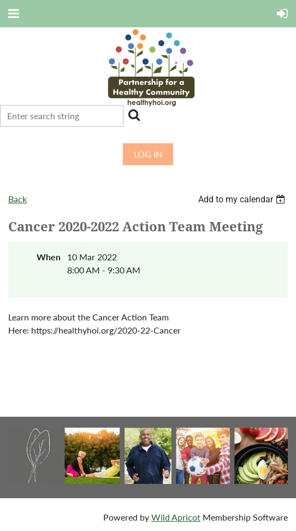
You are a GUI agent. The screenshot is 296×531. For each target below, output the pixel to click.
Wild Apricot (175, 517)
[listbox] (243, 199)
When (49, 257)
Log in (148, 154)
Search (134, 115)
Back (17, 199)
